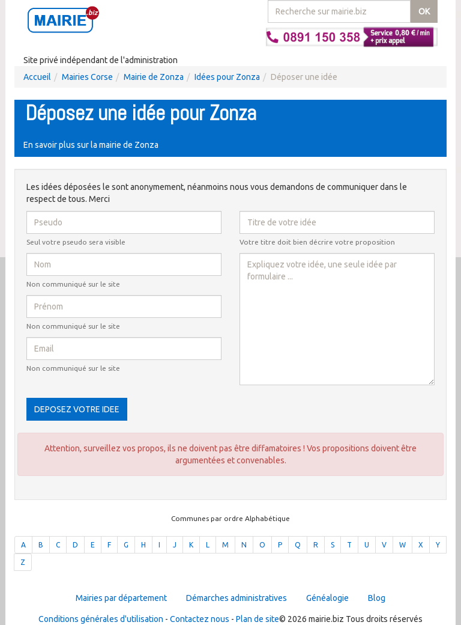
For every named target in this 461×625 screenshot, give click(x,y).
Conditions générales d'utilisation (100, 619)
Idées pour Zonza (227, 77)
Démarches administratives (236, 598)
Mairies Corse (87, 77)
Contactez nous (199, 619)
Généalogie (327, 598)
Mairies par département (121, 598)
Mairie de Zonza (154, 77)
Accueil (37, 77)
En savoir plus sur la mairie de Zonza (90, 145)
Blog (376, 598)
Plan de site (257, 619)
